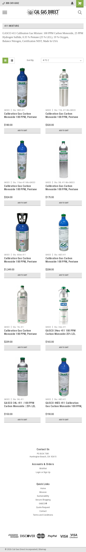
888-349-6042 (10, 3)
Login (38, 472)
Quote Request (43, 507)
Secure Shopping (43, 500)
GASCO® (43, 503)
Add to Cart (22, 130)
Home (43, 488)
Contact (43, 511)
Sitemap (42, 549)
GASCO (7, 110)
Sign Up (46, 472)
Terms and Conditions (43, 515)
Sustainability (43, 496)
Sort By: (30, 60)
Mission (43, 492)
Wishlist (43, 468)
